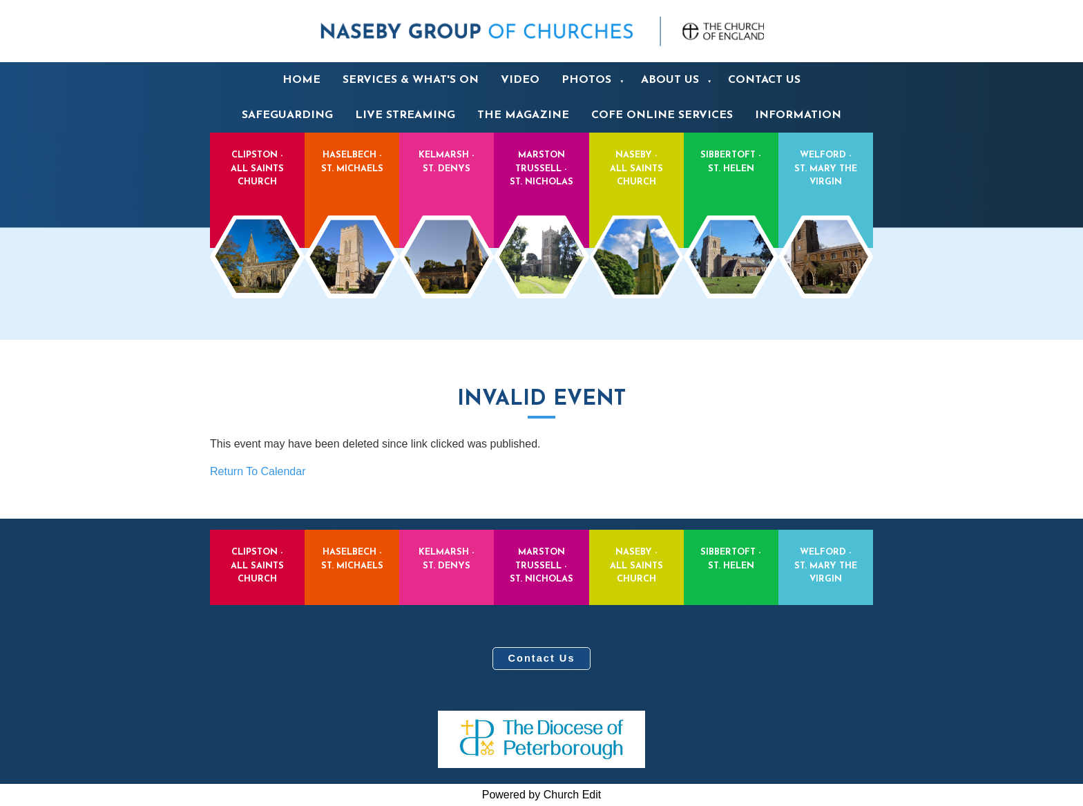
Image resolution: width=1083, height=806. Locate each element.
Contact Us (541, 658)
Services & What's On (411, 80)
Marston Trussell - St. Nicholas (541, 199)
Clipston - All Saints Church (257, 199)
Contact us (764, 80)
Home (301, 80)
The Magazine (523, 115)
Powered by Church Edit (542, 794)
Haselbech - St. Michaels (352, 199)
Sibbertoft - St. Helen (731, 199)
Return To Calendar (257, 471)
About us (670, 80)
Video (520, 80)
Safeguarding (287, 115)
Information (798, 115)
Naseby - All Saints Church (636, 199)
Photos (586, 80)
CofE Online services (662, 115)
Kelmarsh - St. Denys (446, 199)
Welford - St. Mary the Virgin (825, 199)
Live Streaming (405, 115)
